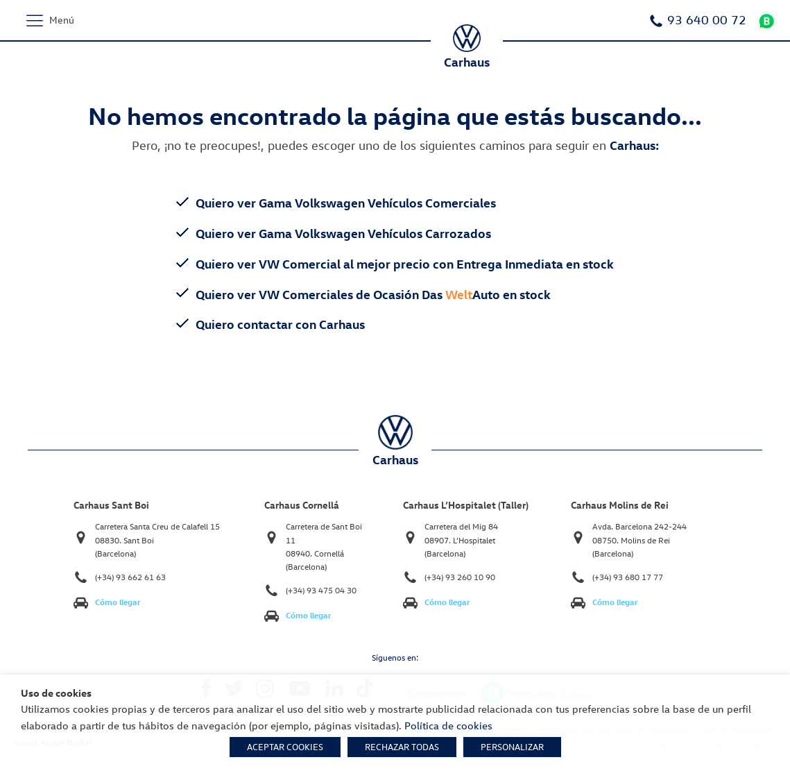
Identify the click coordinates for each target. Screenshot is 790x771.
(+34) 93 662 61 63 (130, 577)
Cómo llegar (118, 602)
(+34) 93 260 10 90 (459, 577)
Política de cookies (448, 725)
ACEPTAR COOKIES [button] (285, 746)
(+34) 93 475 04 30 (321, 590)
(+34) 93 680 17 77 (627, 577)
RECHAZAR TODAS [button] (402, 746)
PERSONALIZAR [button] (512, 746)
